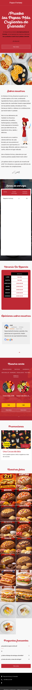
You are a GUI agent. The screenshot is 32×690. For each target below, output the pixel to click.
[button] (19, 344)
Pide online (16, 658)
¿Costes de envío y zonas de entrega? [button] (11, 652)
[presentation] (18, 409)
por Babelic (23, 686)
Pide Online (16, 47)
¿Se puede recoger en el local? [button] (9, 638)
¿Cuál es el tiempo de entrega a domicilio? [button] (12, 648)
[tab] (7, 361)
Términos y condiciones (10, 682)
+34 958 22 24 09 (6, 672)
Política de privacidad (22, 682)
